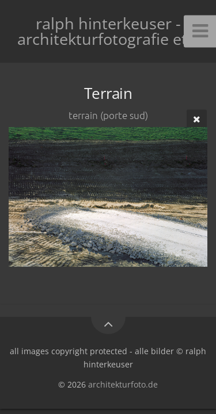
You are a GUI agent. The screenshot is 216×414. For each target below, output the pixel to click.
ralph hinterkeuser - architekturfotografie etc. (108, 31)
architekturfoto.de (123, 384)
